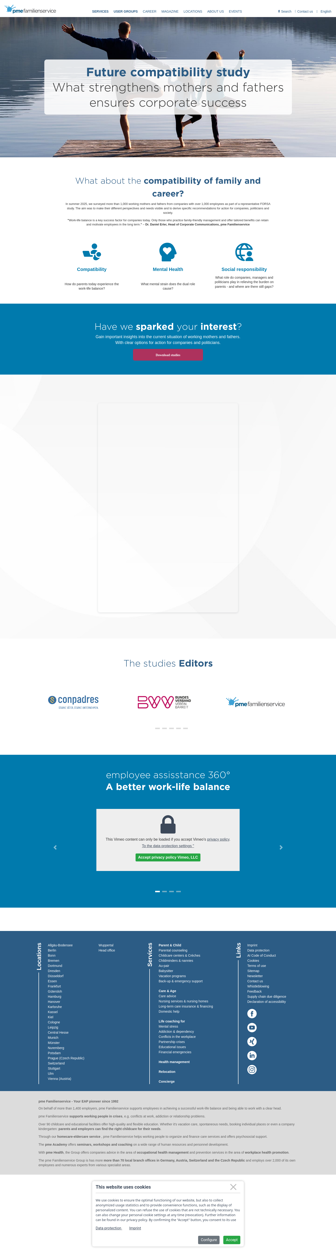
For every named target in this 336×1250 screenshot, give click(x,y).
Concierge (167, 1081)
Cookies (253, 960)
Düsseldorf (55, 976)
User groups (126, 11)
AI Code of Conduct (261, 955)
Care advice (167, 996)
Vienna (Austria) (59, 1078)
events (235, 11)
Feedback (254, 991)
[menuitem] (100, 11)
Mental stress (168, 1026)
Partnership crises (172, 1041)
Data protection (258, 950)
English (326, 11)
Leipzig (53, 1027)
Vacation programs (172, 976)
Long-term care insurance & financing (186, 1006)
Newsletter (255, 976)
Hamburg (54, 996)
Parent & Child (170, 945)
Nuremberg (56, 1048)
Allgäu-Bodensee (60, 945)
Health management (174, 1062)
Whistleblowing (258, 986)
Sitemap (253, 971)
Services (100, 11)
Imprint (252, 945)
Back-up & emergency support (181, 981)
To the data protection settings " (168, 846)
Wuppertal (106, 945)
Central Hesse (58, 1032)
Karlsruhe (55, 1006)
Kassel (53, 1012)
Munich (53, 1037)
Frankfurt (54, 986)
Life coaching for (172, 1021)
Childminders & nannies (176, 960)
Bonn (52, 955)
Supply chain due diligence (266, 996)
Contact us (304, 11)
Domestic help (169, 1011)
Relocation (167, 1071)
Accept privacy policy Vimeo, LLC (168, 857)
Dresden (54, 971)
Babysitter (166, 971)
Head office (107, 950)
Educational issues (172, 1047)
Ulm (51, 1073)
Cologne (54, 1022)
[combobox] (324, 11)
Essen (52, 981)
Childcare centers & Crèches (179, 955)
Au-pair (164, 965)
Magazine (169, 11)
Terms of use (256, 965)
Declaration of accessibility (266, 1001)
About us (215, 11)
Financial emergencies (175, 1052)
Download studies (168, 355)
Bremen (53, 960)
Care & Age (167, 991)
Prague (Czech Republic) (66, 1058)
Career (149, 11)
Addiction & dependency (176, 1031)
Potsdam (54, 1053)
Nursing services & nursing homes (183, 1001)
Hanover (54, 1001)
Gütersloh (55, 991)
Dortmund (55, 965)
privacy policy (218, 839)
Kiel (50, 1017)
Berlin (52, 950)
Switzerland (56, 1063)
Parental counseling (173, 950)
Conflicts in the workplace (177, 1036)
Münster (54, 1042)
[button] (150, 728)
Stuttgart (54, 1068)
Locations (193, 11)
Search (284, 12)
